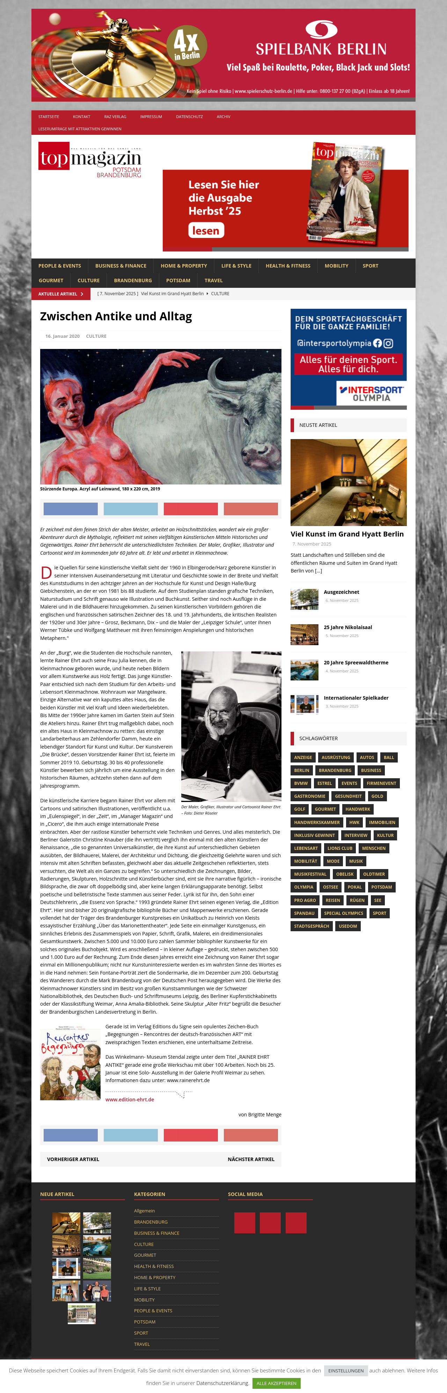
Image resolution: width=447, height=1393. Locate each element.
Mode (333, 861)
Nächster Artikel (251, 1159)
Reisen (333, 900)
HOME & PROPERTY (184, 265)
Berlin (301, 770)
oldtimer (374, 874)
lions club (340, 848)
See (377, 900)
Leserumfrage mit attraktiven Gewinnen (80, 128)
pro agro (305, 900)
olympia (303, 887)
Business (371, 770)
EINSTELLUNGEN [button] (346, 1371)
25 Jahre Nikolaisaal (348, 627)
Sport (380, 913)
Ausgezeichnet (341, 592)
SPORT (371, 265)
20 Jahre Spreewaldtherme (356, 662)
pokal (355, 887)
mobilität (305, 861)
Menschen (374, 848)
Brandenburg (335, 770)
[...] (318, 570)
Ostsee (330, 887)
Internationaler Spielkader (357, 697)
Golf (299, 809)
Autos (367, 757)
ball (389, 757)
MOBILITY (337, 265)
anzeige (303, 757)
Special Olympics (344, 913)
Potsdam (382, 887)
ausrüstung (336, 757)
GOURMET (51, 280)
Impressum (151, 116)
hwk (355, 822)
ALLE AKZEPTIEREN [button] (276, 1383)
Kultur (385, 835)
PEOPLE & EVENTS (59, 265)
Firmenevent (381, 783)
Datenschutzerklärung (222, 1382)
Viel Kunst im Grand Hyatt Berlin (347, 534)
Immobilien (382, 822)
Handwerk (358, 809)
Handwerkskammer (316, 822)
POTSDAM (178, 280)
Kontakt (81, 116)
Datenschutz (189, 116)
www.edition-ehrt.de (129, 1099)
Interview (356, 835)
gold (377, 796)
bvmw (301, 783)
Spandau (304, 913)
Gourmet (325, 809)
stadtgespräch (311, 926)
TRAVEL (214, 280)
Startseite (48, 116)
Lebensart (306, 848)
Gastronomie (309, 796)
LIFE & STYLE (236, 265)
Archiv (223, 116)
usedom (348, 926)
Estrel (324, 783)
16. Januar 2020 (62, 336)
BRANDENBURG (133, 280)
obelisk (345, 874)
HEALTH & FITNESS (288, 265)
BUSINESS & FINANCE (120, 265)
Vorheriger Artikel (73, 1159)
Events (349, 783)
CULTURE (89, 280)
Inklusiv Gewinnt (314, 835)
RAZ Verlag (115, 116)
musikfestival (310, 874)
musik (356, 861)
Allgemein (144, 1211)
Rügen (357, 900)
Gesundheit (348, 796)
